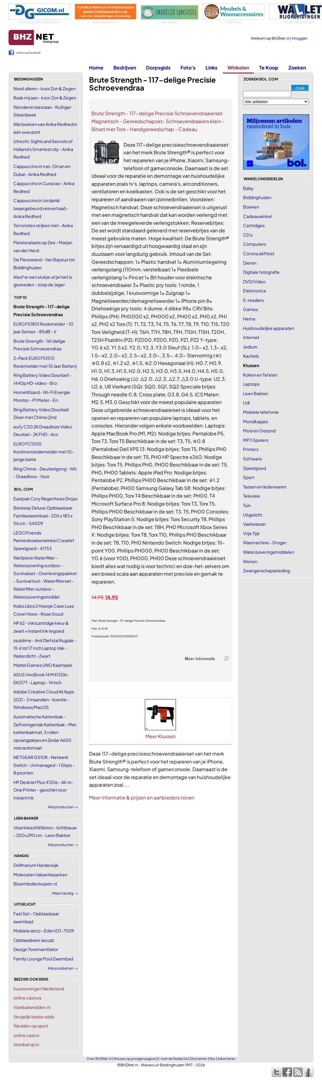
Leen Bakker (255, 393)
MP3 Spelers (255, 440)
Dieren (249, 263)
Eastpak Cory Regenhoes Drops (45, 498)
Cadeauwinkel (257, 216)
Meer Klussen (160, 736)
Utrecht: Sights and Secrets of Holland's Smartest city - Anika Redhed (43, 148)
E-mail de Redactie (172, 1058)
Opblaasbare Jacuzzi (33, 940)
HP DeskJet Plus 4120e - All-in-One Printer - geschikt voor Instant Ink (43, 789)
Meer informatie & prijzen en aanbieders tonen (141, 797)
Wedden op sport (30, 1025)
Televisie (251, 496)
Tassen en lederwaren (264, 486)
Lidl (246, 402)
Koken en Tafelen (260, 374)
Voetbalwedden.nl (31, 1007)
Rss (212, 1058)
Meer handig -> (65, 893)
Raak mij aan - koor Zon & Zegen (44, 97)
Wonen (250, 561)
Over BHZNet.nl (99, 1058)
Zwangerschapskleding (266, 570)
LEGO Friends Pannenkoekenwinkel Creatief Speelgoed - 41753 (43, 540)
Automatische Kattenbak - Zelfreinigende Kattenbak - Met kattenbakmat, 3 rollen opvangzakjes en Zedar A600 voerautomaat (44, 732)
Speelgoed (254, 468)
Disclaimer (198, 1058)
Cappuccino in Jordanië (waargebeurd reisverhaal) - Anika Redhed (41, 208)
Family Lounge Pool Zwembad (43, 958)
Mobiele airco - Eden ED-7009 (43, 930)
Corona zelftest (258, 253)
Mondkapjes (255, 421)
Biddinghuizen (257, 197)
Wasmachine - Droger (265, 542)
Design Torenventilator (35, 949)
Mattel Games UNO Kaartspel (42, 665)
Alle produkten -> (63, 968)
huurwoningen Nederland (38, 988)
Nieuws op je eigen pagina (134, 1058)
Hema (249, 318)
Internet (251, 337)
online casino (26, 1035)
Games (250, 309)
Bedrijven (124, 67)
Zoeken (297, 67)
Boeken (251, 206)
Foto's (188, 67)
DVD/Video (254, 281)
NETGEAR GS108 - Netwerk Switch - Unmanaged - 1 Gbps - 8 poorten (44, 764)
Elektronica (254, 290)
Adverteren (226, 1058)
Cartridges (254, 225)
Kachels (251, 356)
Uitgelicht (252, 514)
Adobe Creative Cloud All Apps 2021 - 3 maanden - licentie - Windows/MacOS (43, 699)
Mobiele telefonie (261, 412)
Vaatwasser (254, 524)
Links (211, 67)
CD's (247, 235)
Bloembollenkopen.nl (35, 883)
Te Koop (268, 67)
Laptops (251, 384)
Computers (254, 244)
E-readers (253, 300)
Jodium (250, 346)
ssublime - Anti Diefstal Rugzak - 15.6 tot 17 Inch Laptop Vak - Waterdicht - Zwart (45, 648)
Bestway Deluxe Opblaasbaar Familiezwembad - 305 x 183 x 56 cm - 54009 (43, 515)
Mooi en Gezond (259, 430)
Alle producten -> (63, 807)
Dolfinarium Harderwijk (36, 865)
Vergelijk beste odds (33, 1016)
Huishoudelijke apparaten (268, 328)
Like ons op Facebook (28, 52)
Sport (248, 477)
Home (96, 67)
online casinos (27, 997)
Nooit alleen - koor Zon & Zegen (44, 88)
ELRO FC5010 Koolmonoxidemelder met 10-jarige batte (43, 451)
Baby (248, 188)
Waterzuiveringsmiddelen (268, 552)
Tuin (247, 505)
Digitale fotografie (261, 272)
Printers (251, 449)
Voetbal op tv (26, 1044)
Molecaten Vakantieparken (40, 874)
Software (252, 458)
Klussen (251, 365)
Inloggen (299, 38)
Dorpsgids (158, 67)
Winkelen (238, 67)
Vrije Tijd (251, 533)
